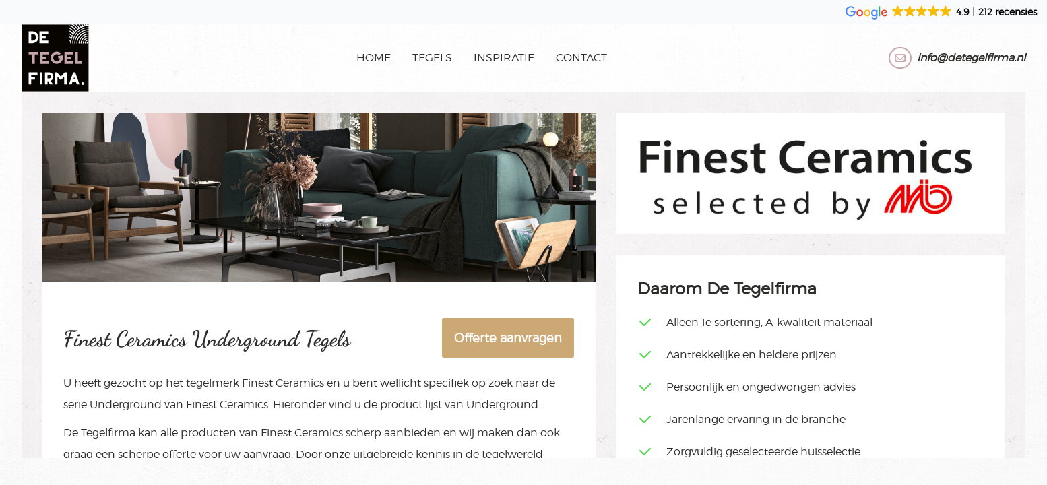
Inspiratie (504, 57)
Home (373, 57)
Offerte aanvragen (508, 338)
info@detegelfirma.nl (971, 57)
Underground (126, 404)
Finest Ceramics (283, 383)
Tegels (432, 57)
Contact (581, 57)
